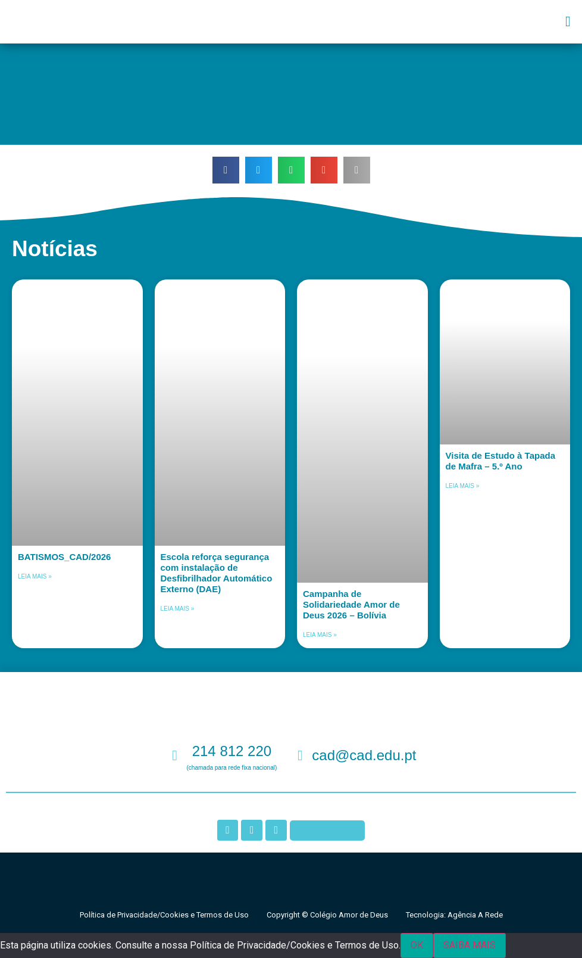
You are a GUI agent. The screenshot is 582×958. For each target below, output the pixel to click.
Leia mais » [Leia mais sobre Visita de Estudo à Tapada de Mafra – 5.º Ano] (463, 486)
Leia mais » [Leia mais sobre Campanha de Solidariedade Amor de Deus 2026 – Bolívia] (320, 635)
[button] (568, 21)
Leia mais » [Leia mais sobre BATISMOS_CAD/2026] (35, 576)
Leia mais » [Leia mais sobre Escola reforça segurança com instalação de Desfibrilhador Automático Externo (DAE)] (178, 608)
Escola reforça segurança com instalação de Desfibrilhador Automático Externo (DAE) (217, 573)
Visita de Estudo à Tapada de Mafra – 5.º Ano (501, 460)
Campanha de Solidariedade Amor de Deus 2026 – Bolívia (351, 604)
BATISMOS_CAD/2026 (64, 557)
